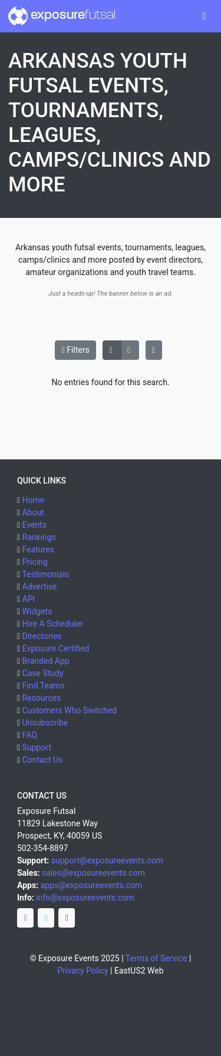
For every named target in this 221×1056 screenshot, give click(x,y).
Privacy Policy (82, 970)
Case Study (43, 673)
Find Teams (43, 685)
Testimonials (45, 574)
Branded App (46, 661)
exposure (62, 15)
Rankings (39, 537)
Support (36, 747)
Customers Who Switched (69, 710)
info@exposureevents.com (85, 897)
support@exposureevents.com (107, 860)
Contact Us (42, 759)
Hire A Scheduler (52, 623)
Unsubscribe (45, 722)
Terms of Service (156, 958)
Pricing (35, 562)
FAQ (29, 735)
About (33, 512)
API (28, 599)
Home (33, 500)
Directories (42, 636)
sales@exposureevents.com (93, 873)
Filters (76, 350)
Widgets (37, 611)
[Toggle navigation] (204, 16)
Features (38, 549)
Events (34, 524)
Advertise (39, 586)
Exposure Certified (56, 648)
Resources (41, 698)
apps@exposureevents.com (92, 885)
